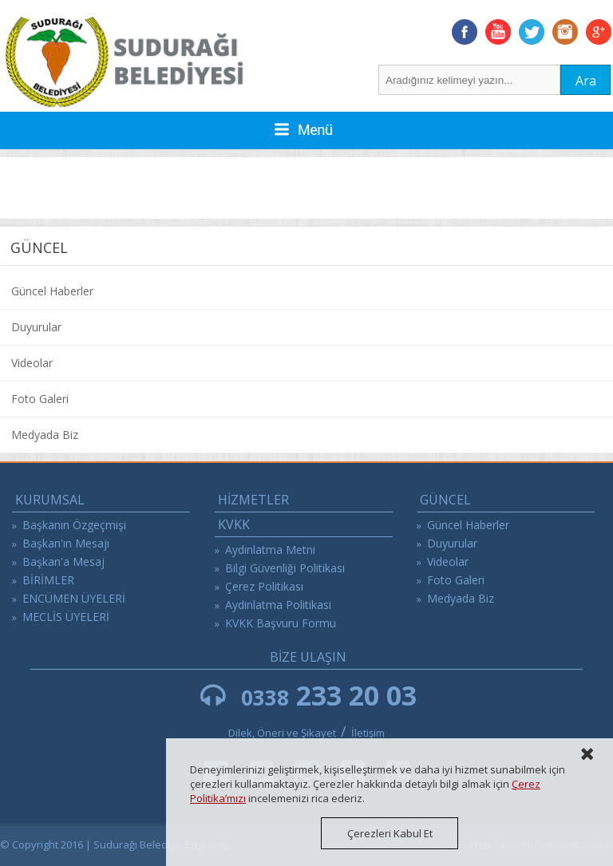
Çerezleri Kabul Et (390, 833)
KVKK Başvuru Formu (280, 623)
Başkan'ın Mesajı (65, 543)
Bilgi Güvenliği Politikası (285, 567)
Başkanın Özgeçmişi (74, 524)
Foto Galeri (40, 398)
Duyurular (36, 326)
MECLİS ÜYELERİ (65, 616)
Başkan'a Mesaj (63, 561)
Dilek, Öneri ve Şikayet (282, 733)
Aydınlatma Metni (270, 549)
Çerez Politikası (264, 586)
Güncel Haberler (52, 291)
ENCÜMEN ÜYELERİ (73, 598)
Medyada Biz (44, 434)
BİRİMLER (48, 579)
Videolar (32, 362)
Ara (585, 80)
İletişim (368, 733)
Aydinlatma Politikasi (278, 604)
